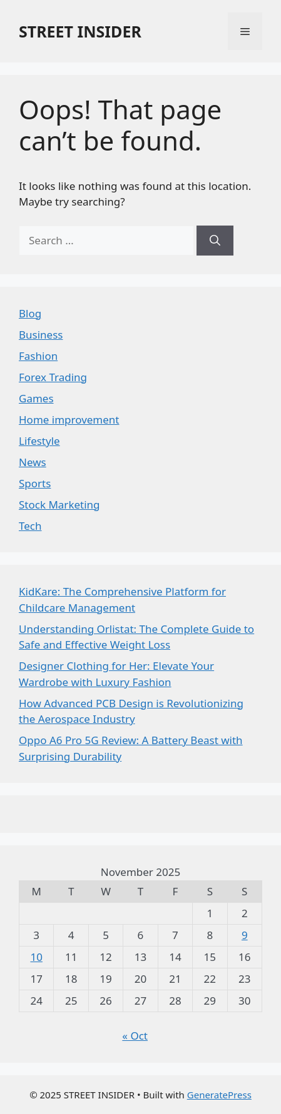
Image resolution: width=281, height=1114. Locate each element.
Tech (30, 526)
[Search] (215, 241)
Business (41, 334)
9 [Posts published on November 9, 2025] (245, 935)
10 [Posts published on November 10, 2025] (36, 957)
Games (36, 398)
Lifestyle (39, 441)
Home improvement (69, 419)
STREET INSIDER (80, 31)
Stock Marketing (59, 504)
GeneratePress (219, 1094)
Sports (35, 483)
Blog (30, 313)
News (32, 462)
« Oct (135, 1035)
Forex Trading (53, 377)
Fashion (38, 356)
